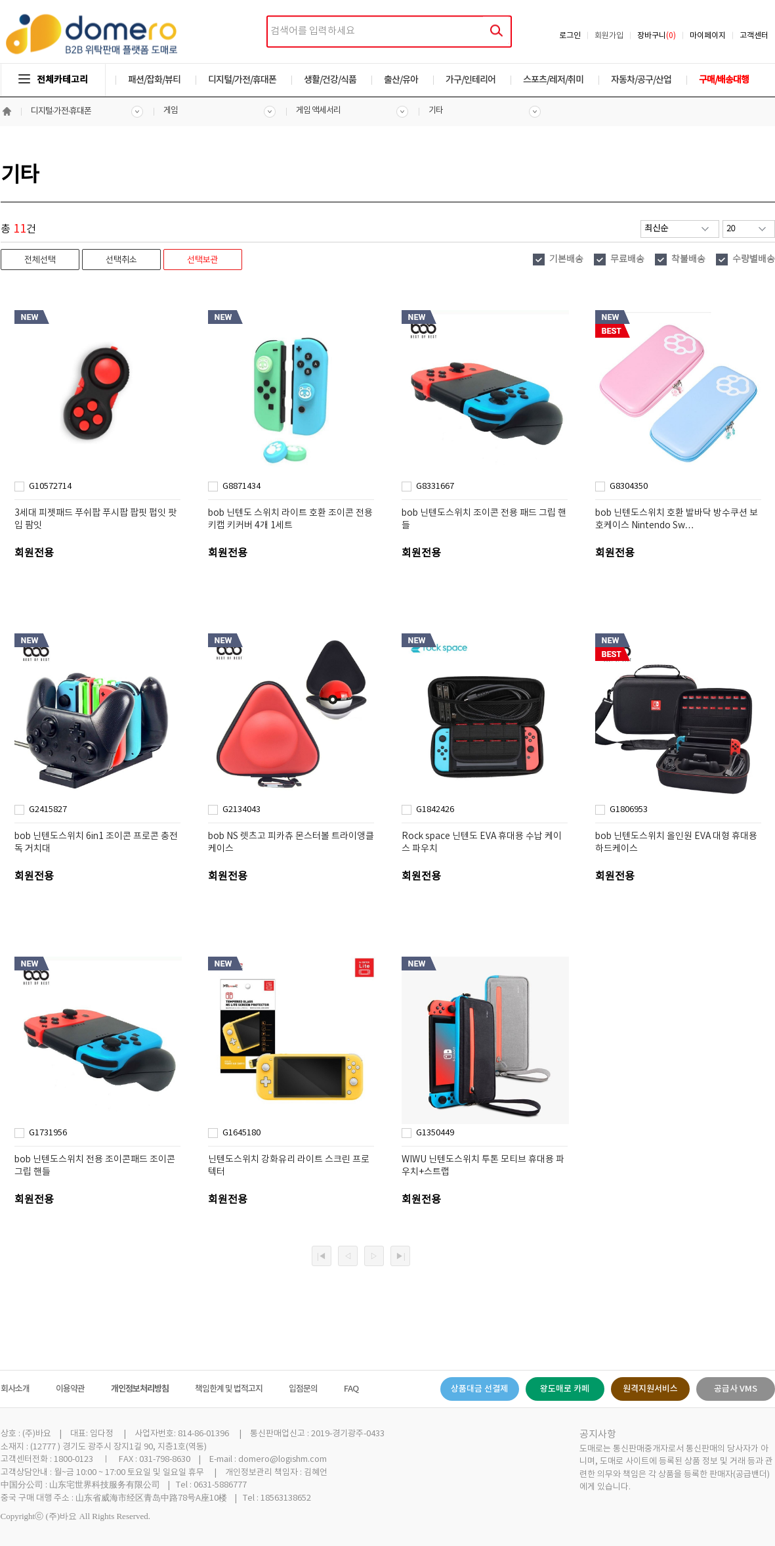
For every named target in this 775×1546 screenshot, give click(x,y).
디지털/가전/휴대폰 (242, 79)
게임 (170, 111)
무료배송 (627, 259)
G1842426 (435, 810)
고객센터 (754, 36)
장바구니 (656, 36)
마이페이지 (708, 36)
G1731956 (48, 1133)
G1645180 (241, 1133)
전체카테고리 (53, 79)
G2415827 (48, 810)
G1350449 (435, 1133)
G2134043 (241, 810)
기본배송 (566, 259)
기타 (436, 111)
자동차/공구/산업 (641, 79)
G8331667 (435, 486)
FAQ (351, 1389)
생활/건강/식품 (330, 79)
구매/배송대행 (724, 79)
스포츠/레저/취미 (553, 79)
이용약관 (70, 1389)
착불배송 (688, 259)
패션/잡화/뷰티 (154, 79)
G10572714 (50, 486)
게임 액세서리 (318, 111)
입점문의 (303, 1389)
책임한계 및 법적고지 (228, 1389)
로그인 (570, 36)
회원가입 (609, 36)
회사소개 (15, 1389)
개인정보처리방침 (140, 1389)
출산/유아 (401, 79)
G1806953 (629, 810)
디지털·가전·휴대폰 (61, 111)
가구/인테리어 (470, 79)
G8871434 (241, 486)
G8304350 (629, 486)
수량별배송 (753, 259)
